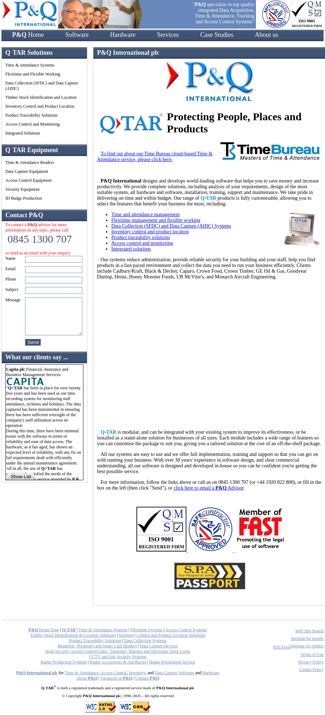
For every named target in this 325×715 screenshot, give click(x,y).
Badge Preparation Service (172, 662)
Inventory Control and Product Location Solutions (162, 635)
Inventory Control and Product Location (39, 106)
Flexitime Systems (146, 629)
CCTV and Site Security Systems (117, 656)
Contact (147, 678)
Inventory (137, 672)
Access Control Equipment (28, 180)
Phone (10, 279)
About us (266, 34)
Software (77, 34)
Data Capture (166, 672)
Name (10, 258)
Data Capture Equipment (26, 171)
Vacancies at (116, 678)
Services (168, 34)
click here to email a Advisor (208, 488)
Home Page (44, 629)
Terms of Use (312, 654)
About (87, 678)
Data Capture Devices (159, 645)
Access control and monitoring (142, 243)
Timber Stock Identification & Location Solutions (73, 635)
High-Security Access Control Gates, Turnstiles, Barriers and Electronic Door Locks (117, 651)
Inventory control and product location (150, 231)
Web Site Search (309, 630)
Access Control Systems (186, 629)
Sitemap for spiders (307, 645)
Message (12, 299)
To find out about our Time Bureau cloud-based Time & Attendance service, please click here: (155, 156)
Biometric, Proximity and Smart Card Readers (97, 645)
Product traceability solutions (140, 237)
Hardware (122, 34)
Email (10, 268)
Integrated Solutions (22, 133)
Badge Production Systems (63, 662)
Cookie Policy (311, 669)
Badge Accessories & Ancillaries (118, 662)
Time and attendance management (145, 214)
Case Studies (216, 34)
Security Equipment (22, 189)
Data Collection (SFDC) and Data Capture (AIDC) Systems (171, 226)
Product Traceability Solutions (31, 115)
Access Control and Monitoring (32, 124)
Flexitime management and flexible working (155, 220)
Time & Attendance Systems (29, 65)
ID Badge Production (23, 198)
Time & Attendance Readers (29, 162)
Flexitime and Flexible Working (32, 74)
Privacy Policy (311, 662)
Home (28, 34)
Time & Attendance (81, 672)
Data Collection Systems (145, 640)
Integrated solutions (131, 249)
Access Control (113, 672)
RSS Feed (281, 647)
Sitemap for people (307, 638)
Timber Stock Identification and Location (41, 97)
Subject (11, 289)
